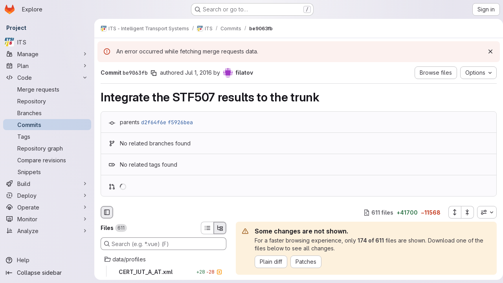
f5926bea (180, 122)
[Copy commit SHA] (153, 73)
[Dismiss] (487, 51)
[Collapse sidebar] (47, 272)
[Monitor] (47, 218)
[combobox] (484, 212)
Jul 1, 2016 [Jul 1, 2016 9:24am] (198, 72)
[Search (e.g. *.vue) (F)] (163, 243)
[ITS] (47, 42)
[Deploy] (47, 195)
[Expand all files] (451, 212)
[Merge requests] (47, 89)
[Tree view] (220, 228)
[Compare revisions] (47, 159)
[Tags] (47, 136)
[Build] (47, 183)
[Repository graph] (47, 148)
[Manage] (47, 53)
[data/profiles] (163, 259)
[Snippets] (47, 171)
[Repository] (47, 101)
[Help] (47, 260)
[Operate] (47, 207)
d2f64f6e (153, 122)
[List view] (207, 228)
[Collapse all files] (464, 212)
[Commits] (47, 124)
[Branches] (47, 112)
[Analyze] (47, 230)
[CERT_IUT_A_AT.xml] (163, 272)
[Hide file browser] (107, 212)
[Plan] (47, 65)
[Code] (47, 77)
